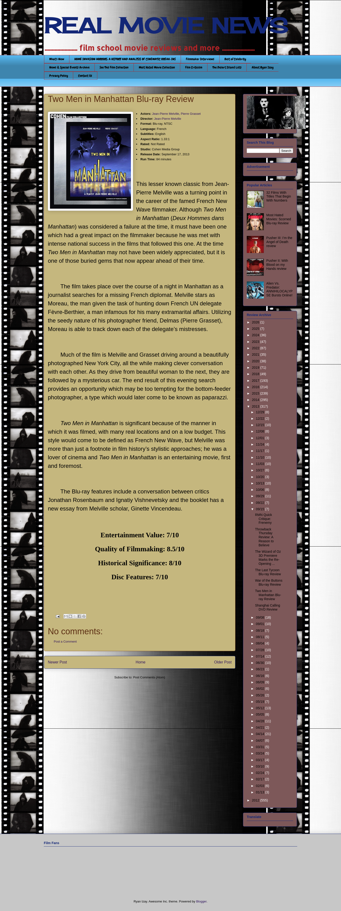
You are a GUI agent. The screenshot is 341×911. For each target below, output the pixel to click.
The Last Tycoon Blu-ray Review (268, 572)
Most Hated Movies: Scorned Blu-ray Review (278, 219)
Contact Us (85, 76)
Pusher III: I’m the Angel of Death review (279, 242)
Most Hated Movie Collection (157, 67)
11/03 (260, 464)
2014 (256, 400)
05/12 (260, 708)
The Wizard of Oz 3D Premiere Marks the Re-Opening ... (268, 557)
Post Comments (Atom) (149, 677)
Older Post (223, 662)
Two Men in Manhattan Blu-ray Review (268, 595)
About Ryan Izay (263, 67)
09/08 (260, 617)
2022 (256, 348)
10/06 (260, 490)
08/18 (260, 630)
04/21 (260, 727)
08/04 (260, 643)
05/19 (260, 702)
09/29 (260, 496)
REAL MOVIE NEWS (166, 26)
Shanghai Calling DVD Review (267, 607)
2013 (256, 406)
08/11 (260, 637)
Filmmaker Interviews (200, 59)
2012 (256, 800)
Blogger (201, 901)
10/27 (260, 470)
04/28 (260, 721)
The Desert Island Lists (227, 67)
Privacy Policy (58, 76)
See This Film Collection (114, 67)
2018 (256, 374)
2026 (256, 322)
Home (141, 662)
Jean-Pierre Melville (165, 113)
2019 (256, 367)
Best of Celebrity (235, 59)
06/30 (260, 663)
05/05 (260, 714)
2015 (256, 393)
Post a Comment (65, 641)
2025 (256, 329)
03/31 (260, 747)
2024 (256, 335)
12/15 (260, 425)
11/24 (260, 444)
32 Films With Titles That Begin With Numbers (278, 196)
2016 (256, 387)
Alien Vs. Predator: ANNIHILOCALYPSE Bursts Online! (279, 289)
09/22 (260, 503)
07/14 (260, 656)
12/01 (260, 438)
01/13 (260, 792)
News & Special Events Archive (69, 67)
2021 (256, 354)
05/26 (260, 695)
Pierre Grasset (191, 113)
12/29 (260, 412)
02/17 (260, 779)
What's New (56, 59)
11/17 (260, 451)
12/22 (260, 418)
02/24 (260, 773)
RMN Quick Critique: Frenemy (263, 519)
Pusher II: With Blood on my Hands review (277, 265)
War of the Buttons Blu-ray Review (268, 582)
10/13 (260, 483)
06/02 (260, 688)
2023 (256, 342)
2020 (256, 361)
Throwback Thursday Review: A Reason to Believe (264, 537)
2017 (256, 380)
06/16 (260, 676)
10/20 (260, 477)
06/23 (260, 669)
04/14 (260, 734)
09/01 (260, 624)
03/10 (260, 766)
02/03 (260, 786)
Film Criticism (193, 67)
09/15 (260, 509)
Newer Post (57, 662)
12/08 (260, 431)
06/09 (260, 682)
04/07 (260, 740)
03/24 (260, 753)
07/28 (260, 650)
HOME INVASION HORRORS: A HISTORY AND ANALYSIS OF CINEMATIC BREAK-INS (125, 59)
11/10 (260, 457)
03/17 (260, 760)
